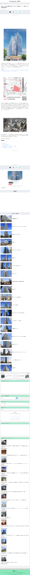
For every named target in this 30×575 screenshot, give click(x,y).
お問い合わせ (21, 572)
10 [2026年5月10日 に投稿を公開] (19, 415)
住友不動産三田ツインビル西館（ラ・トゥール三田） (10, 146)
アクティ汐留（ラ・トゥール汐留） (7, 147)
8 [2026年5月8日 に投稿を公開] (16, 415)
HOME (15, 571)
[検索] (17, 398)
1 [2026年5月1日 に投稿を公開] (16, 414)
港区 (5, 187)
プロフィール (6, 572)
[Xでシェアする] (10, 12)
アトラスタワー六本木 (5, 144)
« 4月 (1, 420)
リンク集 (17, 572)
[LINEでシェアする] (20, 12)
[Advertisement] (15, 22)
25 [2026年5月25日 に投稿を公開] (10, 419)
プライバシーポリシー (12, 572)
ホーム (24, 572)
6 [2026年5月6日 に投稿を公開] (13, 415)
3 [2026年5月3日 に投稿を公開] (19, 414)
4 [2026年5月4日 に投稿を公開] (10, 415)
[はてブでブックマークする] (17, 12)
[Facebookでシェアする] (13, 12)
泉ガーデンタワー (5, 143)
